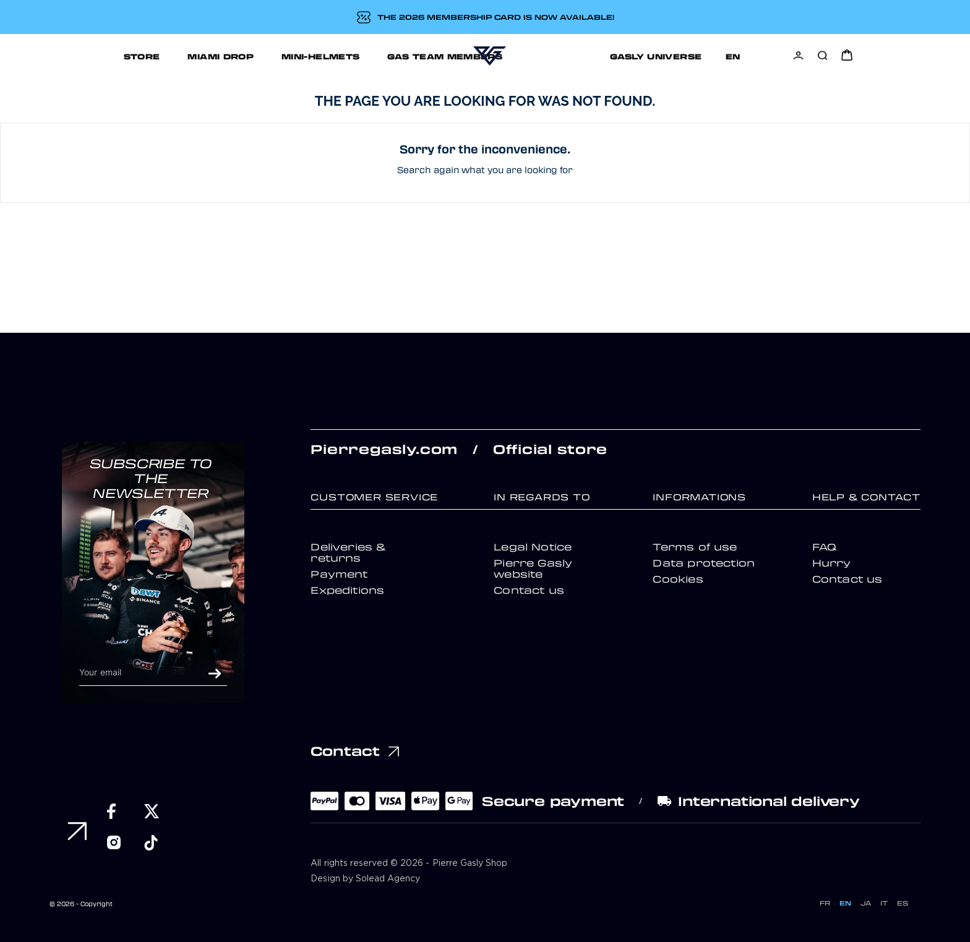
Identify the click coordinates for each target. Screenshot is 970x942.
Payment (339, 574)
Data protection (704, 562)
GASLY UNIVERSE (611, 56)
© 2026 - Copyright (81, 903)
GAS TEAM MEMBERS (384, 56)
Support (711, 56)
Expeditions (347, 590)
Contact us (529, 590)
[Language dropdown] (773, 56)
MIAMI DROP (160, 56)
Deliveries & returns (348, 552)
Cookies (678, 578)
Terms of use (695, 546)
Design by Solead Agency (365, 879)
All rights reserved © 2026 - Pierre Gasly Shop (409, 863)
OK (214, 673)
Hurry (831, 562)
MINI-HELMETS (260, 56)
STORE (80, 56)
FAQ (824, 546)
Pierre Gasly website (533, 568)
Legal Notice (533, 546)
